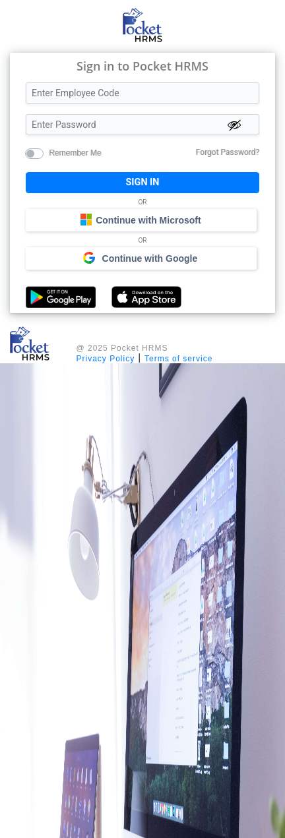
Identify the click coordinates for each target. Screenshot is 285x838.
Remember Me (75, 152)
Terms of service (178, 358)
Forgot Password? (227, 152)
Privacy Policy (106, 358)
